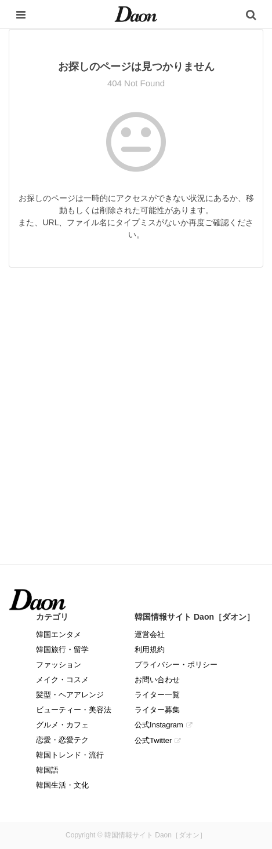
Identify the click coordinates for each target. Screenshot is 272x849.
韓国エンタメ (58, 634)
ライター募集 (157, 709)
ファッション (58, 664)
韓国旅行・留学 (62, 649)
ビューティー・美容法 (73, 709)
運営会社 (150, 634)
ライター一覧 (157, 694)
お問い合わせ (157, 679)
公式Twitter (153, 740)
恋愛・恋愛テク (62, 739)
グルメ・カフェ (62, 724)
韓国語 (47, 770)
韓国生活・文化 (62, 785)
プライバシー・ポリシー (176, 664)
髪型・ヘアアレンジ (70, 694)
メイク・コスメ (62, 679)
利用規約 (150, 649)
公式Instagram (159, 724)
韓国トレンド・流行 (70, 755)
